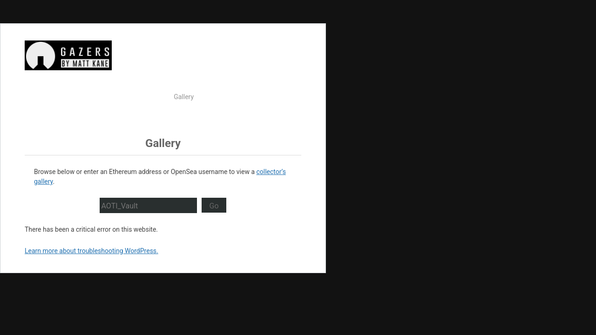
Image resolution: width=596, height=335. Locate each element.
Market (213, 96)
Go (213, 205)
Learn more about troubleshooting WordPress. (91, 251)
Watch (155, 96)
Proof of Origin (245, 112)
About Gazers (252, 96)
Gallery (184, 96)
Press (289, 96)
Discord (286, 112)
